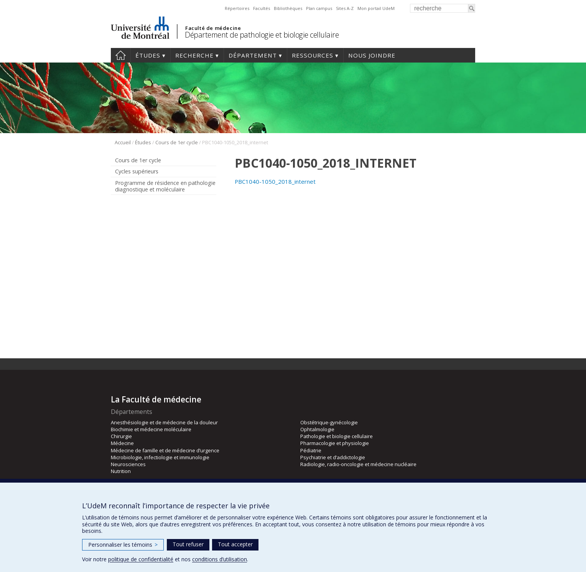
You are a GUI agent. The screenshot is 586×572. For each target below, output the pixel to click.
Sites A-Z (345, 8)
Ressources (312, 55)
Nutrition (121, 471)
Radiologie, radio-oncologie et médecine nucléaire (358, 464)
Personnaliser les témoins (123, 544)
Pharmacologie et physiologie (334, 443)
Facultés (261, 8)
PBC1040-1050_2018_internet (275, 181)
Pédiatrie (310, 450)
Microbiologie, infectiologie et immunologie (160, 457)
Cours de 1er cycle (176, 142)
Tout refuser (188, 544)
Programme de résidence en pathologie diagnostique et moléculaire (165, 186)
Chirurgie (121, 436)
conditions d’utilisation (219, 559)
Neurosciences (128, 464)
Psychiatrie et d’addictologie (332, 457)
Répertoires (237, 8)
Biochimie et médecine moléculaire (151, 429)
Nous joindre (371, 55)
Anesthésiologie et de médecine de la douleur (164, 422)
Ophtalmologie (317, 429)
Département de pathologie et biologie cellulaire (262, 35)
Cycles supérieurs (136, 171)
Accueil (120, 55)
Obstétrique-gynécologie (329, 422)
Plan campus (319, 8)
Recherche (194, 55)
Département (253, 55)
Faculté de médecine (213, 28)
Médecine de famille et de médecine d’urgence (165, 450)
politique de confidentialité (140, 559)
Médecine (122, 443)
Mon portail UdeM (376, 8)
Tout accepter (235, 544)
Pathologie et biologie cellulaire (336, 436)
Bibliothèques (288, 8)
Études (147, 55)
